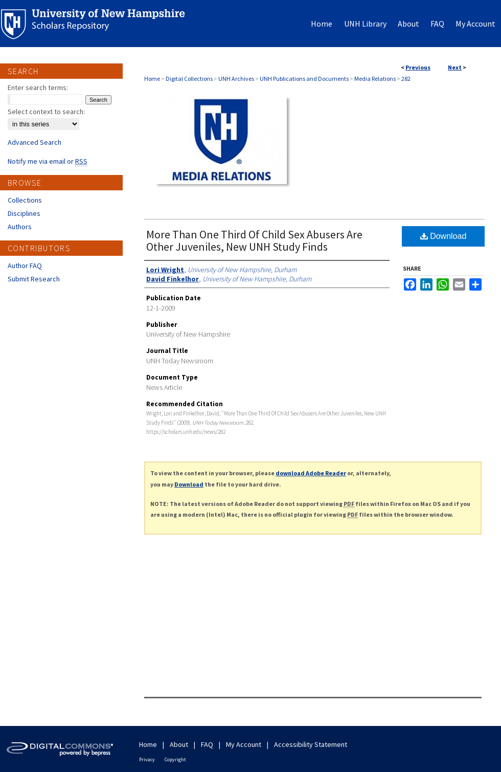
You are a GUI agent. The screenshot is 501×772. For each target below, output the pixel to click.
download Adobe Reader (311, 473)
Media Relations (375, 78)
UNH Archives (236, 78)
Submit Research (34, 278)
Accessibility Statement (310, 744)
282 (406, 78)
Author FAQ (25, 265)
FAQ (207, 744)
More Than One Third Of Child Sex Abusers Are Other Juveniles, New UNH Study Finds (254, 240)
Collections (25, 200)
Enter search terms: (38, 87)
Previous (417, 67)
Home (152, 78)
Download (443, 236)
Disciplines (24, 213)
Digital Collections (189, 78)
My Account (243, 744)
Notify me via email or (47, 161)
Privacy (147, 759)
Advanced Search (34, 142)
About (179, 744)
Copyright (175, 759)
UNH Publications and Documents (304, 78)
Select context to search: (46, 111)
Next (455, 67)
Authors (20, 226)
